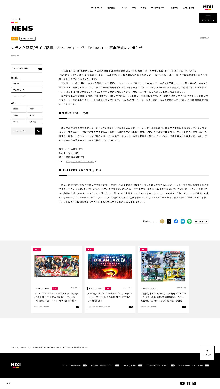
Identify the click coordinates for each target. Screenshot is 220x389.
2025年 (32, 114)
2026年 (15, 114)
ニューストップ (24, 352)
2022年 (15, 127)
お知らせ (16, 88)
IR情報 (143, 7)
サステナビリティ (158, 7)
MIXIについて (96, 7)
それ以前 (32, 127)
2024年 (15, 120)
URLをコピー (203, 226)
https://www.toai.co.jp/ (80, 166)
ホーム (13, 352)
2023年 (32, 120)
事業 (134, 7)
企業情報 (111, 7)
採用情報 (174, 7)
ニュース (123, 7)
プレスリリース (18, 95)
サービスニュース (19, 101)
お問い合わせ (188, 7)
